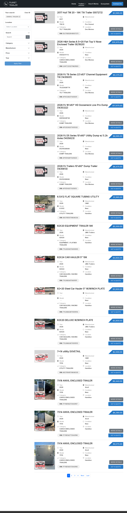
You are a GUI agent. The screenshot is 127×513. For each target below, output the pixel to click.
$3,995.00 (117, 13)
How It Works (93, 4)
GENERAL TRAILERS (12, 16)
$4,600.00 (117, 258)
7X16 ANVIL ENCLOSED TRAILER (74, 380)
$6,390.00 (117, 412)
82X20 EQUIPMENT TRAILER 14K (75, 225)
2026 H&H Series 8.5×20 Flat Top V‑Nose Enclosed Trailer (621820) (79, 43)
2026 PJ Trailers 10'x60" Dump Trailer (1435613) (77, 167)
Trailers (81, 4)
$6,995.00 (117, 136)
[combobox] (17, 27)
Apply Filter (18, 63)
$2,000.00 (117, 352)
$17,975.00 (117, 105)
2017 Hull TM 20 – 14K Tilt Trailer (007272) (80, 12)
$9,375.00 (117, 75)
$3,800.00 (117, 321)
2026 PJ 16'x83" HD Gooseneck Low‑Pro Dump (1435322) (82, 106)
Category (9, 43)
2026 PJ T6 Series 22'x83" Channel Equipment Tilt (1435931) (82, 75)
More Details (116, 29)
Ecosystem (105, 4)
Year (7, 58)
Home (74, 4)
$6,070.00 (117, 444)
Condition (87, 22)
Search (8, 33)
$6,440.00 (117, 381)
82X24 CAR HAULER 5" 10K (72, 257)
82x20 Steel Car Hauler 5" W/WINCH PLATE (81, 288)
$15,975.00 (117, 42)
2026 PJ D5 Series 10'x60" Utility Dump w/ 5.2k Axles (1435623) (82, 137)
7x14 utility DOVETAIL (69, 351)
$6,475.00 (117, 167)
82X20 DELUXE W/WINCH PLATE (75, 320)
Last (87, 475)
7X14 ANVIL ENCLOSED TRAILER (74, 412)
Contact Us (117, 4)
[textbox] (16, 27)
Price (8, 53)
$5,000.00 (117, 226)
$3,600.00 (117, 289)
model (60, 22)
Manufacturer (11, 48)
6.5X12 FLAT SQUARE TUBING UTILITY (78, 196)
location (87, 27)
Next (82, 475)
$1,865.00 (117, 197)
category (61, 27)
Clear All (27, 13)
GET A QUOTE (116, 34)
